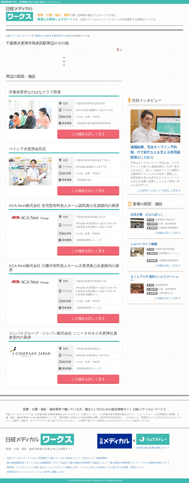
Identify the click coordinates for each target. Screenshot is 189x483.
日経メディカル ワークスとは (21, 458)
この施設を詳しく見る (88, 134)
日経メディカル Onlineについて (64, 458)
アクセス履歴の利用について (155, 462)
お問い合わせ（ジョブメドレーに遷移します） (56, 467)
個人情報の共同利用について (124, 462)
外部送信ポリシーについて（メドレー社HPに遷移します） (36, 472)
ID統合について (100, 462)
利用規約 (42, 458)
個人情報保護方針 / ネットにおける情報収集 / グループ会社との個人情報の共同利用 (48, 462)
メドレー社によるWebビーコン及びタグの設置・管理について (113, 467)
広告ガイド (88, 458)
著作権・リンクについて (19, 467)
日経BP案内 (101, 458)
